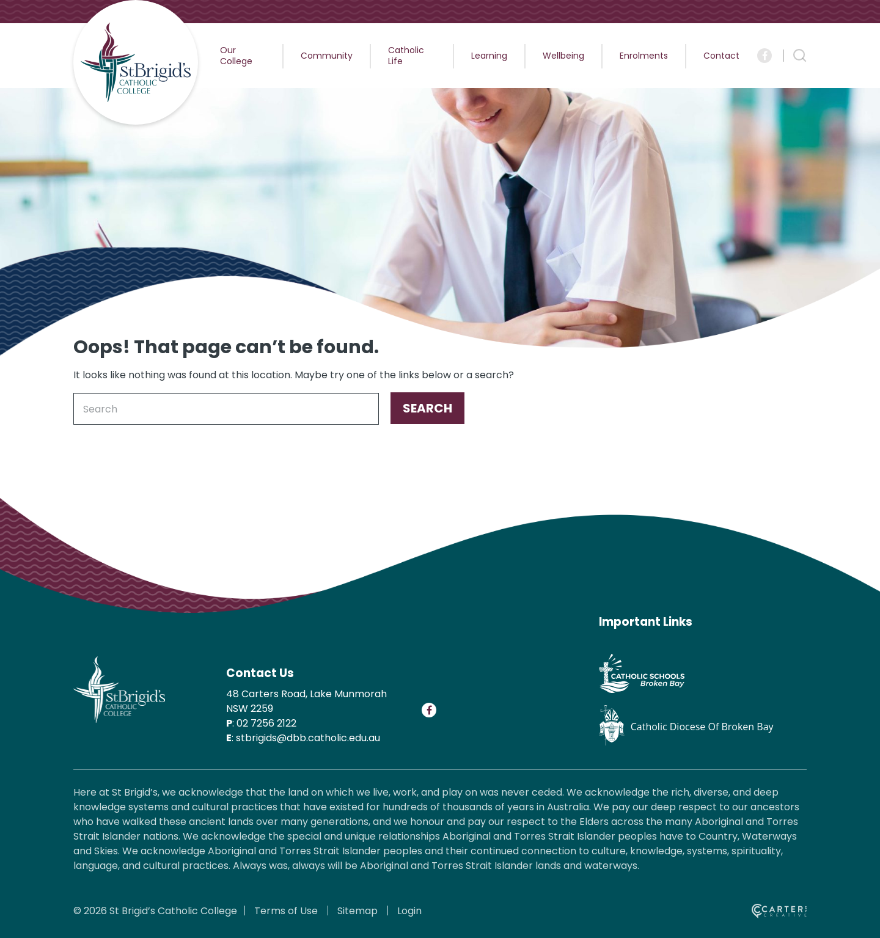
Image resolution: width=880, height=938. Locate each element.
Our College (236, 56)
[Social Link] (764, 55)
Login (409, 911)
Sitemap (357, 911)
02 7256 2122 (266, 723)
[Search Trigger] (800, 55)
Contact (721, 55)
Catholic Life (406, 56)
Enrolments (644, 55)
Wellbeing (563, 55)
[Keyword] (226, 409)
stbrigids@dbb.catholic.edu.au (308, 738)
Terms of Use (286, 911)
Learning (489, 55)
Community (327, 55)
